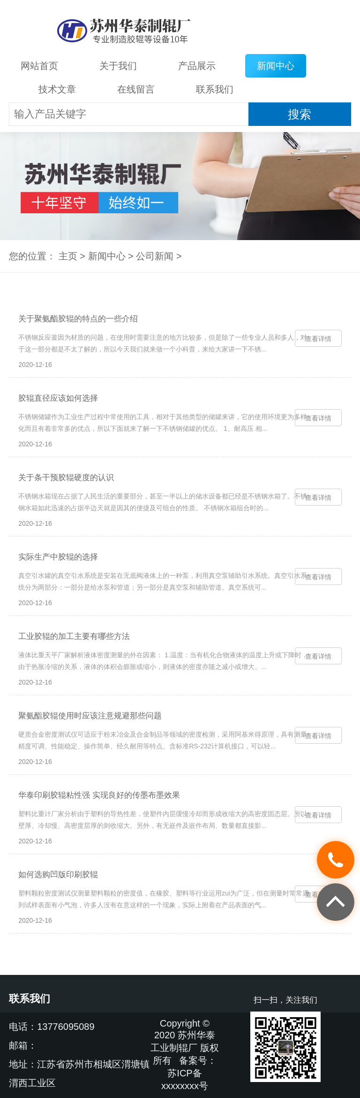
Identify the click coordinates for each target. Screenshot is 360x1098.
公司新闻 (154, 256)
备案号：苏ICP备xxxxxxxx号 (189, 1073)
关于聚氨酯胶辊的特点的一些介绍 (78, 318)
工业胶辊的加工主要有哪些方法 (74, 636)
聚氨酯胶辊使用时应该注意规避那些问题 (90, 715)
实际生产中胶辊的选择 (58, 557)
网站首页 (39, 66)
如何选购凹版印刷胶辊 (58, 874)
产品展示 (197, 66)
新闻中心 (275, 66)
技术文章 (57, 89)
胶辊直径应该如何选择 (58, 398)
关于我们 (118, 66)
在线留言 (136, 89)
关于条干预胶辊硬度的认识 (66, 477)
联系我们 (214, 89)
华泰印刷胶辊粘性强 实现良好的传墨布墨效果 (99, 795)
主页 (68, 256)
